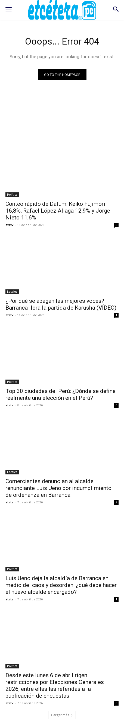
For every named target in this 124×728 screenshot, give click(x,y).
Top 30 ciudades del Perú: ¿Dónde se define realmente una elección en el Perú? (60, 394)
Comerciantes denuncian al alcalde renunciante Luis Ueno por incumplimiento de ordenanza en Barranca (58, 488)
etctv (9, 225)
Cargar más (62, 715)
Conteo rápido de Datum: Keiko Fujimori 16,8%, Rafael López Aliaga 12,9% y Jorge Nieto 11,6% (57, 211)
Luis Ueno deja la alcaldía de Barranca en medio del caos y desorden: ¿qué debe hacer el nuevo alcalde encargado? (61, 585)
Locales (12, 291)
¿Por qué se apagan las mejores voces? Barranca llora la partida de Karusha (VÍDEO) (60, 304)
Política (12, 194)
